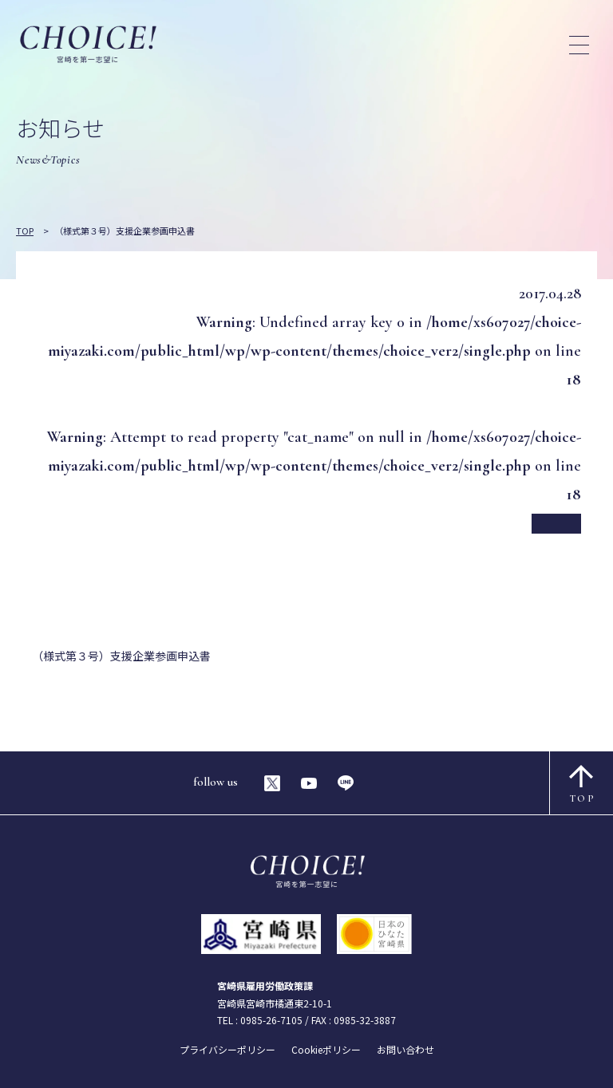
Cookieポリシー (326, 1049)
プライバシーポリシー (227, 1049)
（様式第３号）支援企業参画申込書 (121, 656)
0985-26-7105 (271, 1020)
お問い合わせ (405, 1049)
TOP (582, 784)
